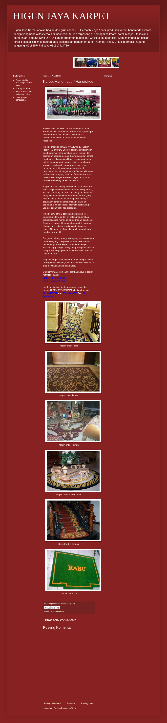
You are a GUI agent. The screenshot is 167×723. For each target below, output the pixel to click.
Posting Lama (87, 703)
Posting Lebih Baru (52, 703)
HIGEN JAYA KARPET (61, 15)
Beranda (71, 703)
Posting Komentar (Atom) (65, 708)
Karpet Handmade (57, 612)
